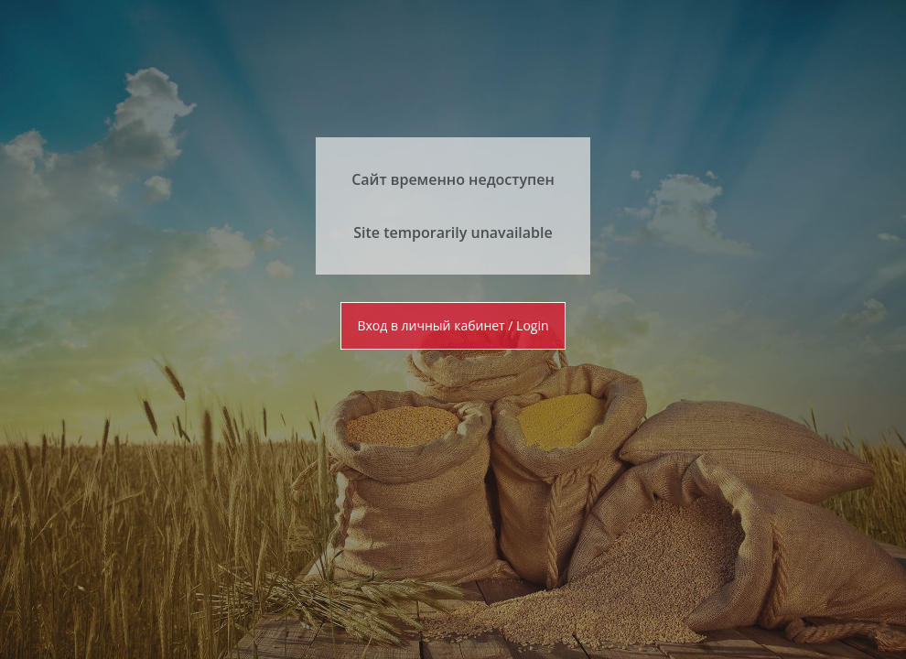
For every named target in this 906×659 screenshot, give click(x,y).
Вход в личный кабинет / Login (452, 325)
